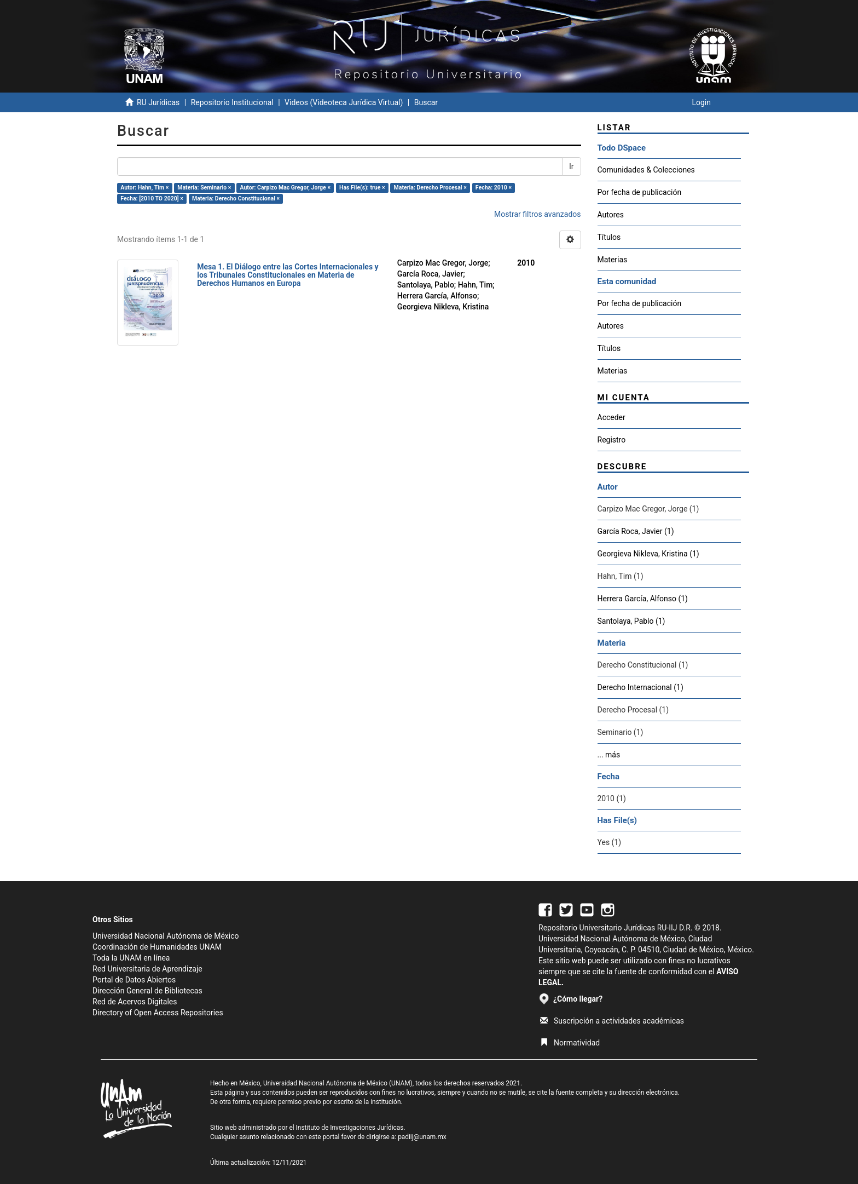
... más (609, 754)
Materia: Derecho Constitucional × (236, 198)
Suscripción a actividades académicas (612, 1020)
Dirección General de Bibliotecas (147, 990)
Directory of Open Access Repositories (157, 1012)
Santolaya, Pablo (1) (631, 621)
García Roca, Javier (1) (636, 531)
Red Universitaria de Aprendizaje (147, 968)
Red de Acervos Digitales (134, 1001)
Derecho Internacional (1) (640, 687)
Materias (613, 259)
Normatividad (570, 1042)
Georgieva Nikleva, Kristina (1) (648, 553)
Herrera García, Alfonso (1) (643, 598)
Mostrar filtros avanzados (537, 214)
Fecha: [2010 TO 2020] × (151, 198)
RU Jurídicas (158, 102)
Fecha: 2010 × (494, 187)
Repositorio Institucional (232, 102)
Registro (612, 439)
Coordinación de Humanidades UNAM (157, 946)
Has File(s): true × (362, 187)
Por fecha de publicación (640, 192)
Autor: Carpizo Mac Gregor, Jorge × (285, 187)
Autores (611, 214)
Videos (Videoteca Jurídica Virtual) (344, 102)
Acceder (611, 417)
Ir (571, 166)
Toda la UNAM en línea (131, 957)
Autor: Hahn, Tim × (144, 187)
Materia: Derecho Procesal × (430, 187)
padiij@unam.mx (422, 1137)
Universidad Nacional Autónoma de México (165, 936)
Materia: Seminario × (204, 187)
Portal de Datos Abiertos (134, 979)
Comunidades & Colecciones (646, 169)
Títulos (609, 237)
